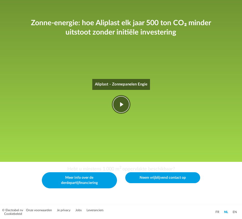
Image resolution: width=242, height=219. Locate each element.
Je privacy (64, 210)
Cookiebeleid (13, 213)
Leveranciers (95, 210)
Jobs (78, 210)
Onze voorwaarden (39, 210)
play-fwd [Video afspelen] (121, 104)
